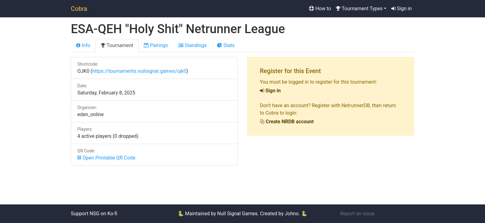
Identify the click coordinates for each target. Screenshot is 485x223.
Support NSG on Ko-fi (94, 213)
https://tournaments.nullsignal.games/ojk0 (139, 71)
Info (83, 45)
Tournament (117, 45)
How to (320, 8)
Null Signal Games (237, 213)
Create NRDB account (287, 122)
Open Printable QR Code (106, 158)
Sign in (401, 8)
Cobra (79, 8)
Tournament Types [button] (359, 8)
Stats (226, 45)
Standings (192, 45)
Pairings (156, 45)
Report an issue (357, 213)
